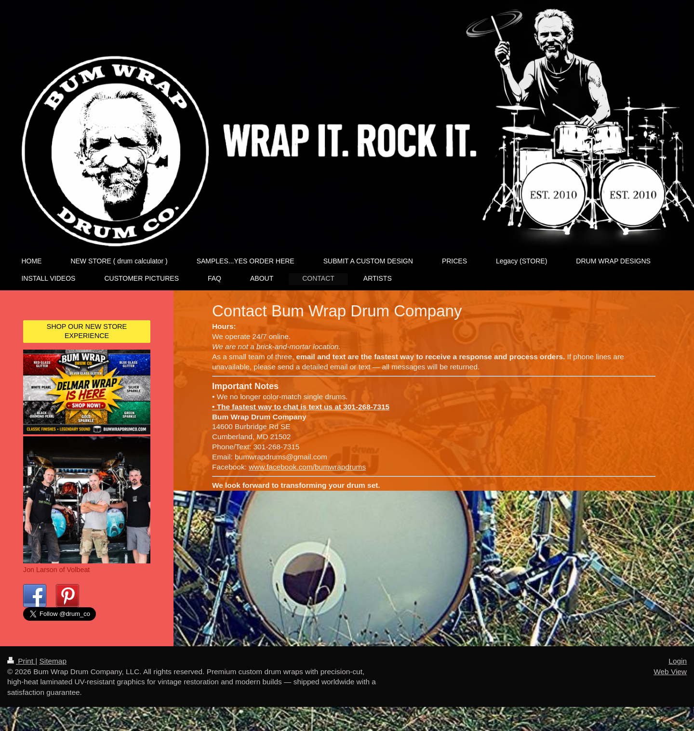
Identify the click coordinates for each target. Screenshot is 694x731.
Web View (670, 681)
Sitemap (52, 670)
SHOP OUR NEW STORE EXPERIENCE (87, 331)
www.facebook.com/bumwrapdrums (307, 467)
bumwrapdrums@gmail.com (281, 457)
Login (677, 670)
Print (21, 670)
